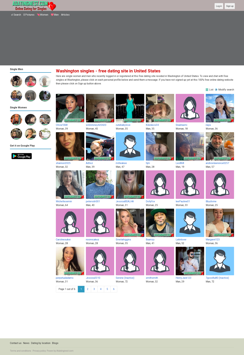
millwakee (121, 163)
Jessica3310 (93, 277)
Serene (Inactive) (125, 277)
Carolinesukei (63, 239)
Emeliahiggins (123, 239)
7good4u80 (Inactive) (217, 277)
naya (208, 124)
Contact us (15, 343)
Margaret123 (213, 239)
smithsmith (152, 277)
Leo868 (180, 163)
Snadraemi (181, 124)
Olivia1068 (62, 124)
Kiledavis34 (152, 124)
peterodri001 (93, 201)
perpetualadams (64, 277)
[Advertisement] (122, 41)
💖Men (55, 14)
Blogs (55, 343)
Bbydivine (211, 201)
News (26, 343)
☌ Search (16, 14)
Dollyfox (150, 201)
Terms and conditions (20, 351)
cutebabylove (123, 124)
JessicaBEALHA (125, 201)
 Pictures (28, 14)
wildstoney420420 (96, 124)
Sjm (148, 163)
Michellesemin (64, 201)
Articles (65, 14)
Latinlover (181, 239)
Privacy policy (39, 351)
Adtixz (89, 163)
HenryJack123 (183, 277)
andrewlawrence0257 (217, 163)
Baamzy (150, 239)
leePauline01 (183, 201)
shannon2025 (63, 163)
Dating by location (40, 343)
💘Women (42, 14)
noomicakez (92, 239)
